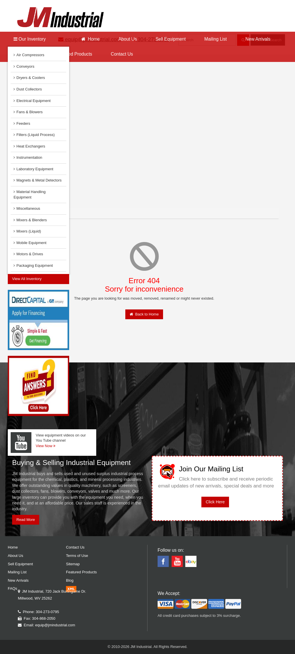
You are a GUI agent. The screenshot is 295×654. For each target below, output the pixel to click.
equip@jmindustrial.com (55, 625)
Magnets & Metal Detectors (38, 180)
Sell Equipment (171, 39)
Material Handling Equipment (30, 194)
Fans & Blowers (28, 112)
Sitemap (73, 564)
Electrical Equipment (32, 101)
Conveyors (24, 66)
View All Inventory (26, 279)
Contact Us (122, 54)
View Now (45, 446)
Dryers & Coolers (29, 77)
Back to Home (144, 314)
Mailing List (215, 39)
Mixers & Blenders (30, 220)
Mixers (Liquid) (27, 231)
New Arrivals (258, 39)
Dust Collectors (28, 89)
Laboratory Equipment (33, 169)
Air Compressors (29, 55)
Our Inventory (30, 39)
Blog (69, 580)
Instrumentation (28, 157)
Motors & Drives (28, 254)
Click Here (215, 502)
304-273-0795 (47, 612)
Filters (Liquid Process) (34, 135)
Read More (25, 519)
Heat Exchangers (29, 146)
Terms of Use (77, 555)
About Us (127, 39)
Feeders (22, 123)
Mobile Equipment (30, 243)
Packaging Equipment (33, 265)
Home (90, 39)
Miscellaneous (27, 208)
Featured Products (73, 54)
